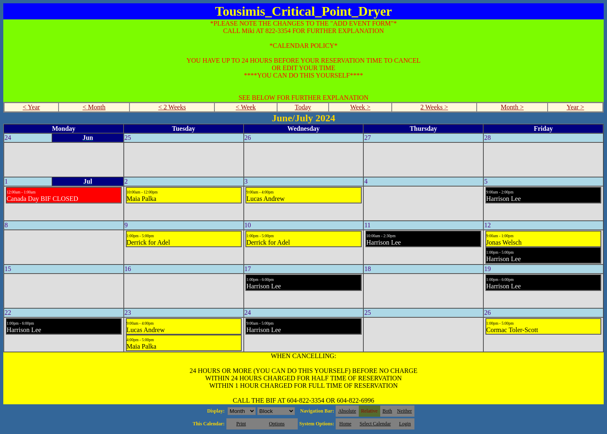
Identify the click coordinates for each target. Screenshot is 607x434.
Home (345, 424)
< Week (246, 107)
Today (303, 107)
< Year (31, 107)
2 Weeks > (434, 107)
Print (241, 424)
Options (277, 424)
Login (405, 424)
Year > (575, 107)
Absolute (347, 411)
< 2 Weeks (172, 107)
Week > (360, 107)
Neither (404, 411)
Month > (512, 107)
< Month (94, 107)
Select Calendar (375, 424)
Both (387, 411)
